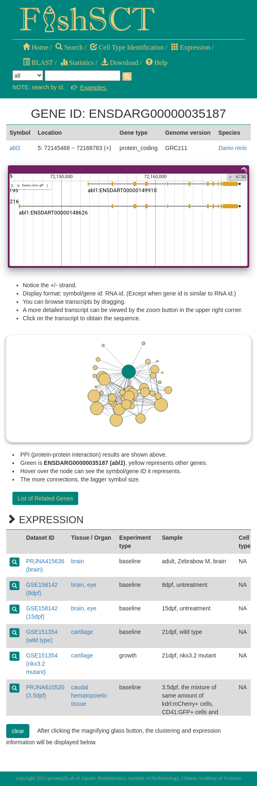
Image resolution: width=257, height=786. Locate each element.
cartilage (82, 632)
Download (119, 63)
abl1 (15, 148)
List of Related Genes (45, 498)
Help (157, 63)
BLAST (38, 63)
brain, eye (83, 584)
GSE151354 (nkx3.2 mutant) (42, 663)
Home (35, 47)
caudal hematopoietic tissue (89, 695)
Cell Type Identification (127, 47)
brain (77, 561)
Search (69, 47)
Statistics (77, 63)
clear (18, 731)
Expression (190, 47)
